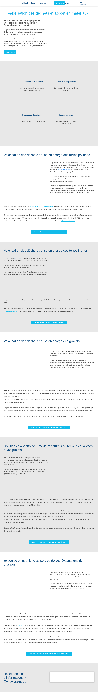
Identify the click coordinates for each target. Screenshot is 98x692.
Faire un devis (59, 3)
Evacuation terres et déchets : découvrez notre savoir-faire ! (49, 653)
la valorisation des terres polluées (41, 206)
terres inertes (18, 258)
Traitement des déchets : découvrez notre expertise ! (49, 427)
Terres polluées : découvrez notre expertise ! (49, 232)
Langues (67, 3)
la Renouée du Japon (68, 221)
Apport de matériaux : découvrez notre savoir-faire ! (49, 542)
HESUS (21, 625)
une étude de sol (64, 169)
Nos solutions (43, 3)
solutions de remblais (11, 311)
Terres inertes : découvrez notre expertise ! (48, 322)
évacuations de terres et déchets (74, 637)
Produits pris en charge (28, 3)
